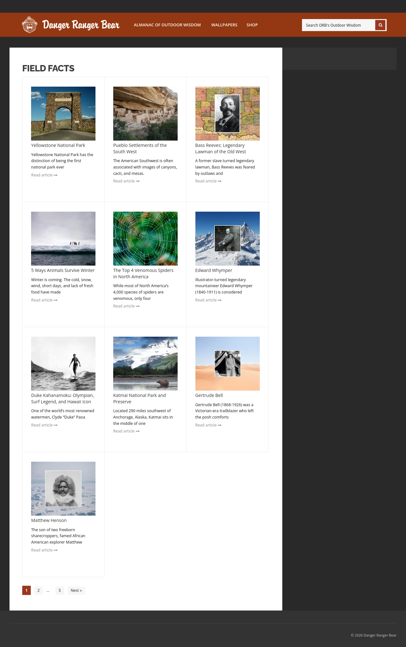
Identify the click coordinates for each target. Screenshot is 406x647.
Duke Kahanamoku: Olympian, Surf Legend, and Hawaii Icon (62, 398)
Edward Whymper (213, 270)
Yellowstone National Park (58, 145)
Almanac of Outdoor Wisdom (167, 25)
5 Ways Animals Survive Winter (63, 270)
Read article (44, 175)
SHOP (252, 25)
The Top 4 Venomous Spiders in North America (143, 273)
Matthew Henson (49, 520)
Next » (76, 590)
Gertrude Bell (209, 395)
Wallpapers (224, 25)
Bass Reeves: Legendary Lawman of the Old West (220, 148)
